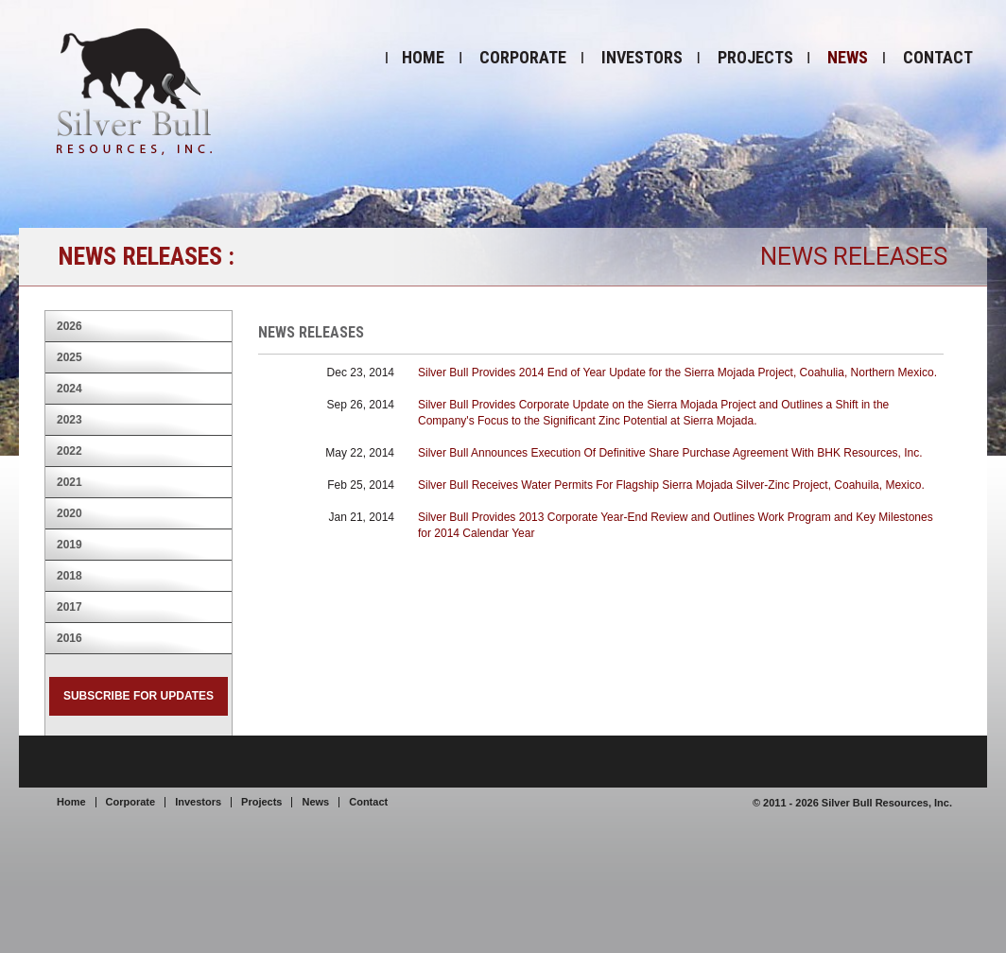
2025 (69, 357)
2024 (69, 388)
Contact (938, 57)
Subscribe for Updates (138, 695)
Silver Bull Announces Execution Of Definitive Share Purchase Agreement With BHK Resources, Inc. (670, 452)
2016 (69, 638)
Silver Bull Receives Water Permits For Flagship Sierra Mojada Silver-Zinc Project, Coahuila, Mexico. (671, 485)
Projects (755, 57)
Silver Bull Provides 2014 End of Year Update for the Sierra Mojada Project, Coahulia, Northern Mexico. (677, 372)
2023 (69, 419)
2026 (69, 326)
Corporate (522, 57)
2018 (69, 575)
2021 (69, 482)
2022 (69, 451)
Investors (642, 57)
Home (423, 57)
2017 (69, 607)
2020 (69, 513)
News (847, 57)
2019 (69, 544)
